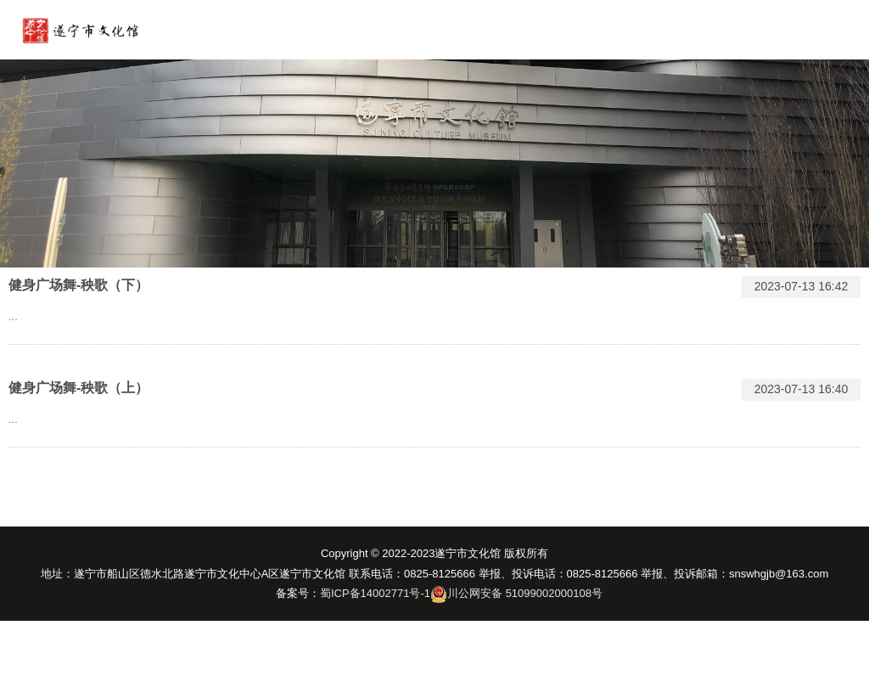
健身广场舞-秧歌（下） (78, 285)
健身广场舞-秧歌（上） (78, 387)
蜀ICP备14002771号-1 (375, 593)
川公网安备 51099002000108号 (525, 593)
